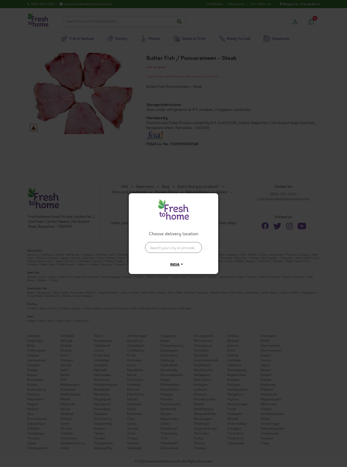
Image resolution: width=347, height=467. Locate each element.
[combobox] (173, 245)
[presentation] (173, 247)
